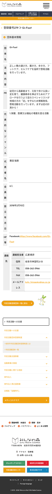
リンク (40, 480)
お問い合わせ (32, 14)
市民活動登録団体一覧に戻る (16, 303)
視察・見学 (35, 423)
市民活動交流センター (26, 18)
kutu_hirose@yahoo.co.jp (37, 282)
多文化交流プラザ (36, 470)
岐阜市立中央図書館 (37, 463)
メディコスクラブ (12, 400)
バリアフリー (26, 426)
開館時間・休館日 (6, 14)
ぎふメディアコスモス (13, 463)
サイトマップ (14, 480)
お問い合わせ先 (26, 455)
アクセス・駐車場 (26, 452)
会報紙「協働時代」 (12, 391)
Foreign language (26, 484)
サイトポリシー (28, 480)
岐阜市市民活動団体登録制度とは (18, 344)
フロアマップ (19, 14)
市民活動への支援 (11, 330)
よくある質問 (42, 426)
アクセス (45, 14)
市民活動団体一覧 (12, 350)
